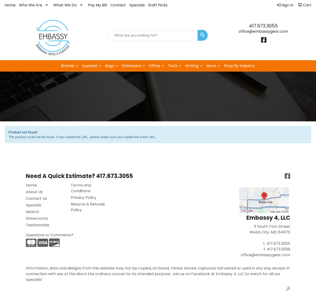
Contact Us (36, 198)
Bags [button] (109, 65)
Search (32, 211)
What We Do (65, 5)
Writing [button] (192, 65)
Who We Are (30, 5)
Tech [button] (172, 65)
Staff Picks (157, 5)
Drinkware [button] (131, 65)
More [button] (211, 65)
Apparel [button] (89, 65)
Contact (118, 5)
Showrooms (37, 218)
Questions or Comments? (49, 235)
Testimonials (37, 225)
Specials (137, 5)
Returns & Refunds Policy (88, 207)
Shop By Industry (239, 65)
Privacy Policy (83, 197)
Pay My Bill (97, 5)
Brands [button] (67, 65)
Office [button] (154, 65)
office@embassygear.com (263, 31)
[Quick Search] (153, 35)
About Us (34, 192)
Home (10, 5)
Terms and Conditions (81, 188)
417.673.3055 (263, 26)
